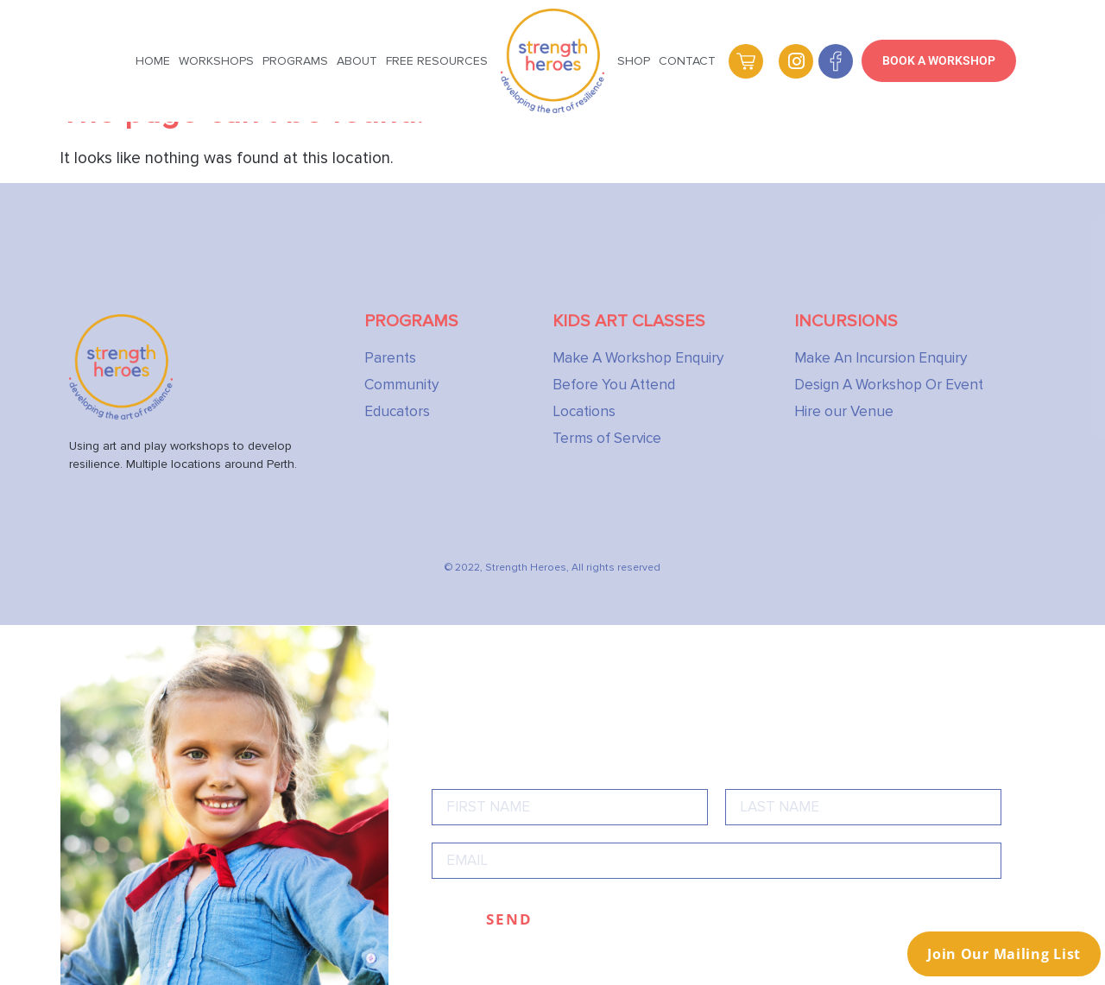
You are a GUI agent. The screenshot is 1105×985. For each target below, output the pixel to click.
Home (153, 61)
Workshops (216, 61)
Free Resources (437, 61)
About (357, 61)
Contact (687, 61)
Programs (295, 61)
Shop (633, 61)
